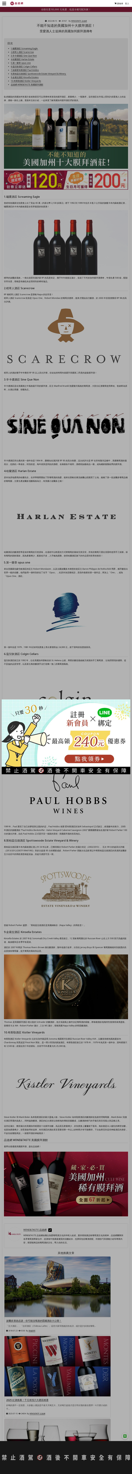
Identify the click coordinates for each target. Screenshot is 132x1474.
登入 (126, 3)
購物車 (117, 3)
